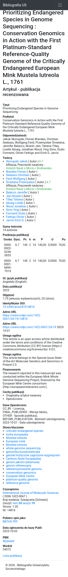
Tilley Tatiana (14, 199)
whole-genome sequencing (23, 448)
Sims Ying (12, 209)
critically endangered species (24, 431)
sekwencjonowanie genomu (24, 469)
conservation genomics (21, 472)
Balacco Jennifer (17, 192)
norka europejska (17, 434)
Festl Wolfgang (15, 178)
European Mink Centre (20, 476)
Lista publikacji (12, 555)
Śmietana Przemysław (20, 182)
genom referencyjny (18, 465)
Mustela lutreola (16, 438)
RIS (15, 521)
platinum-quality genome (22, 479)
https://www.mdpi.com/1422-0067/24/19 (29, 327)
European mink (15, 441)
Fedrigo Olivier (15, 217)
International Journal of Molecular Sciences (31, 493)
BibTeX (7, 521)
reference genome (17, 483)
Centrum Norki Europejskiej (23, 458)
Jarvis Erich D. (15, 220)
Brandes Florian (16, 171)
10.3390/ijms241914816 (19, 307)
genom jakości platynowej (22, 462)
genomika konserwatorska (23, 452)
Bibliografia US (14, 5)
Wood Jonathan (16, 206)
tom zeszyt (24, 503)
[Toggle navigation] (60, 5)
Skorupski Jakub (16, 161)
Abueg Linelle (14, 203)
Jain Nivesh (13, 196)
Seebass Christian (17, 175)
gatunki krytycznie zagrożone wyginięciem (33, 455)
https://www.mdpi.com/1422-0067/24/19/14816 (22, 317)
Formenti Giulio (16, 213)
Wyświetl (8, 541)
